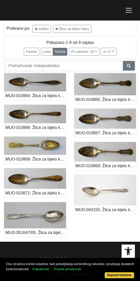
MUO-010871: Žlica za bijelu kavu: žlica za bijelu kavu (35, 193)
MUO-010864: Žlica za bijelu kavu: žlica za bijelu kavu (35, 95)
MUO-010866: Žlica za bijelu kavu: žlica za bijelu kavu (35, 127)
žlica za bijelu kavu (72, 29)
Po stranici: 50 (82, 52)
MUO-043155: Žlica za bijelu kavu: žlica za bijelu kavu (106, 210)
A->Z (107, 52)
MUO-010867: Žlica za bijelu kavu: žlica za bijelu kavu (106, 133)
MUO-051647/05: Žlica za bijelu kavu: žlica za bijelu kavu (35, 232)
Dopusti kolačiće (119, 275)
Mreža (60, 52)
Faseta (31, 52)
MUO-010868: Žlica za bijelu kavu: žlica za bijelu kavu (35, 159)
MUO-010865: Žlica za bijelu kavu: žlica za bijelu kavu (106, 99)
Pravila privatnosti (67, 269)
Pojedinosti (41, 269)
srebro (42, 29)
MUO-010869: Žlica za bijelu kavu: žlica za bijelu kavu (106, 166)
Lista (47, 52)
